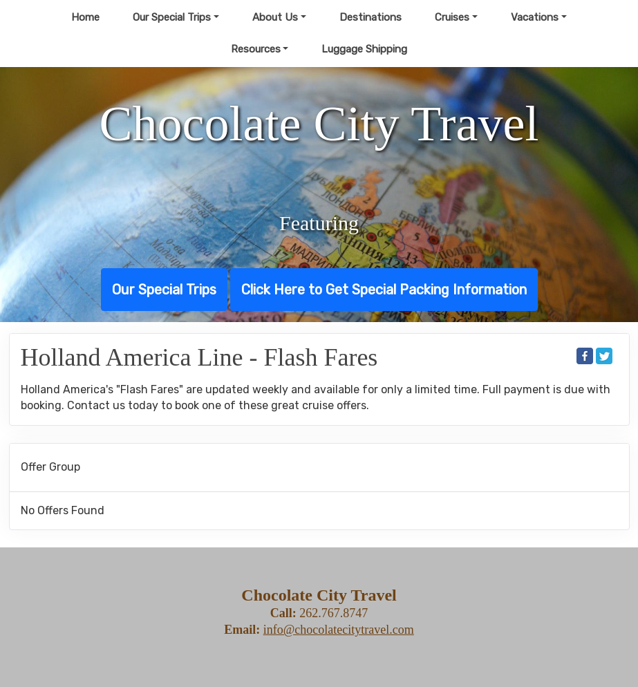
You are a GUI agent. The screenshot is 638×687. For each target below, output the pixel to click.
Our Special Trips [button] (172, 17)
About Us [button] (275, 17)
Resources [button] (256, 49)
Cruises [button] (452, 17)
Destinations (370, 17)
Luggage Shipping (364, 49)
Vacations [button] (535, 17)
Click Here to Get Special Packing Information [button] (384, 289)
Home (85, 17)
